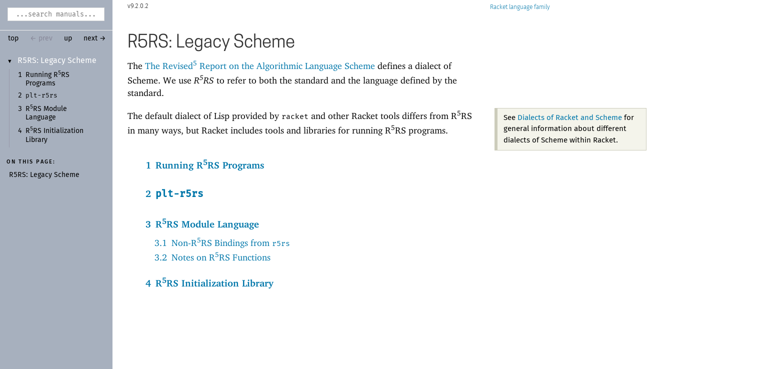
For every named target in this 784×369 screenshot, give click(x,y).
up (68, 38)
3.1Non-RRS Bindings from (222, 243)
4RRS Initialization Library (210, 282)
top (13, 38)
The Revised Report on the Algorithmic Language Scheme (260, 65)
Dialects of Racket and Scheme (570, 118)
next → (95, 38)
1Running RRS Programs (205, 164)
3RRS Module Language (202, 223)
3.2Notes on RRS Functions (212, 257)
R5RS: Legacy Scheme (57, 60)
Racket (520, 7)
